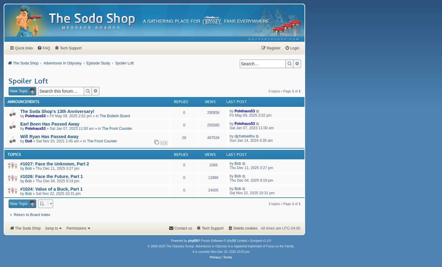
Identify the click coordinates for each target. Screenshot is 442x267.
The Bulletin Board (115, 116)
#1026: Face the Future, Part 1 (51, 176)
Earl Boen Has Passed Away (49, 124)
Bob (28, 168)
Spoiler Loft (28, 80)
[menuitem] (274, 39)
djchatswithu (245, 136)
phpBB (193, 240)
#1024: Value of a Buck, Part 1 (51, 189)
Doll (28, 141)
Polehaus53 (35, 116)
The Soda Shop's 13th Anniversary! (57, 111)
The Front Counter (117, 128)
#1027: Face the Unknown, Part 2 (54, 163)
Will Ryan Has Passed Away (49, 136)
